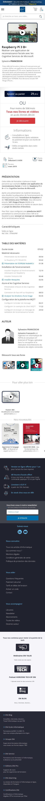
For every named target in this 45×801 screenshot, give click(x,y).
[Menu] (2, 9)
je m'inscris (22, 518)
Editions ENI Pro (11, 766)
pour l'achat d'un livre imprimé (26, 467)
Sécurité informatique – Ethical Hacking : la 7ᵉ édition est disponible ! (22, 3)
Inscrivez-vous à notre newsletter (22, 506)
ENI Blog (8, 715)
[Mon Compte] (41, 9)
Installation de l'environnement (16, 267)
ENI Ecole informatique (14, 727)
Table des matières (14, 243)
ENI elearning (10, 778)
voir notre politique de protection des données (21, 507)
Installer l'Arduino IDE (23, 276)
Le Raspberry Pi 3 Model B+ (23, 260)
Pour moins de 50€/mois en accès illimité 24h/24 (22, 112)
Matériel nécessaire (10, 253)
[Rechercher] (40, 16)
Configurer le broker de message (23, 303)
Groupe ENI (10, 739)
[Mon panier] (35, 9)
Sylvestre (12, 61)
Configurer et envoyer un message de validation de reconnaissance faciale (23, 311)
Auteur (6, 321)
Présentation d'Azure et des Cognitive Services (23, 288)
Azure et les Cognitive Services (15, 283)
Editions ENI (22, 9)
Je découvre (22, 120)
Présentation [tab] (10, 176)
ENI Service (9, 754)
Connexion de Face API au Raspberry (23, 292)
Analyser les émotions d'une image (23, 296)
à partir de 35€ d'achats (26, 485)
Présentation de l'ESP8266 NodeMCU (23, 263)
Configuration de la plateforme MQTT (18, 299)
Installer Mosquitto (23, 280)
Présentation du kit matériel (23, 256)
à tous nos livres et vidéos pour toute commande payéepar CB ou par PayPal (26, 476)
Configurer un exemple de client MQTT (23, 306)
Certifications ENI (12, 790)
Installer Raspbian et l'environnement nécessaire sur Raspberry (23, 271)
